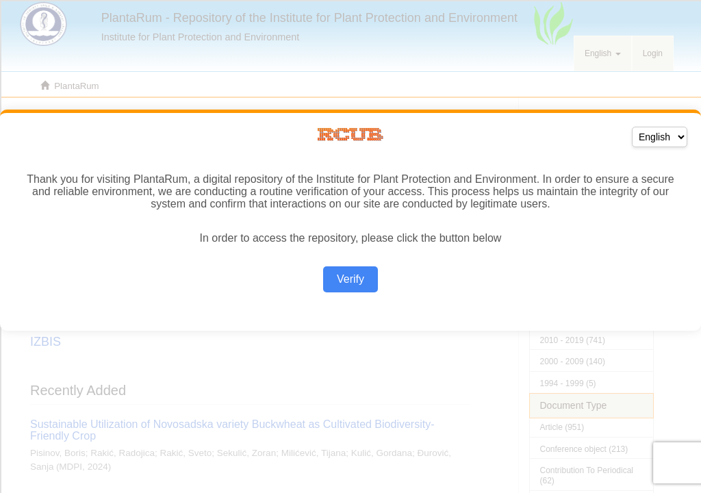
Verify (350, 279)
